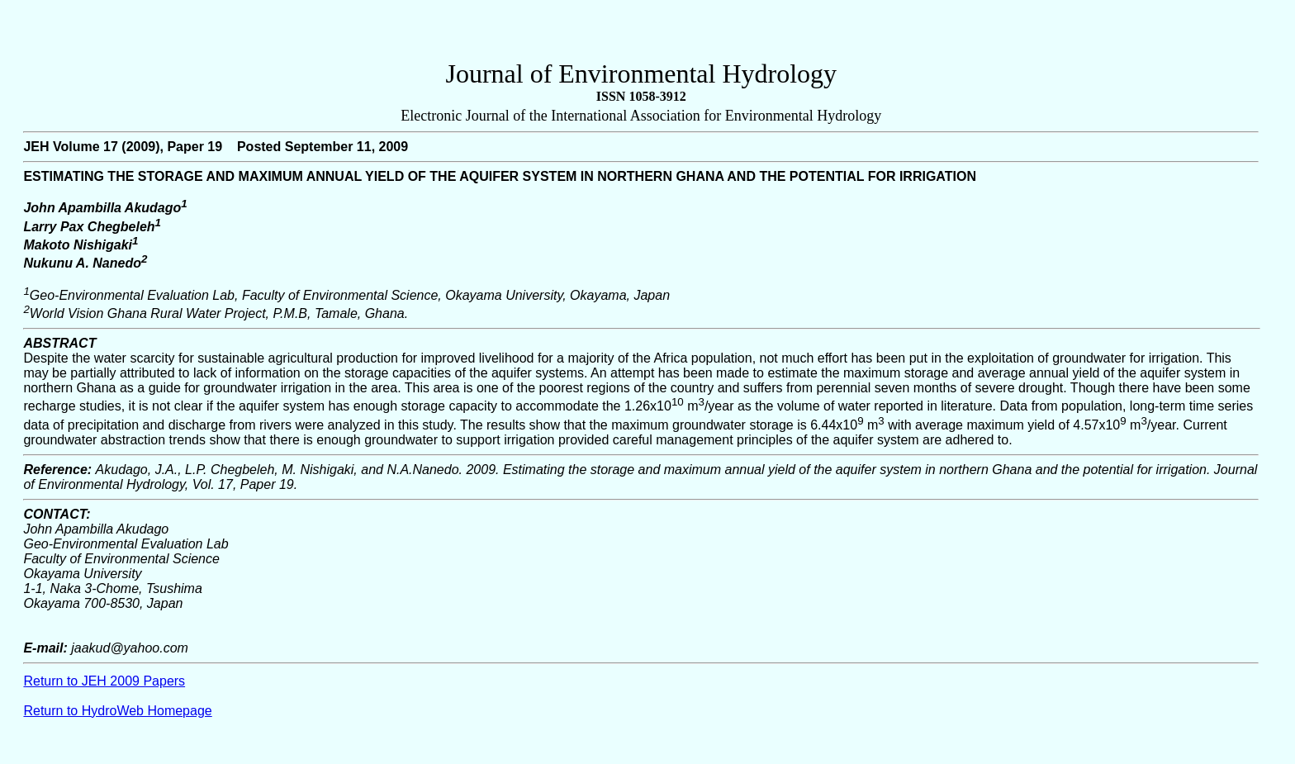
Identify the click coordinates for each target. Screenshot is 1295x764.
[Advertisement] (641, 34)
